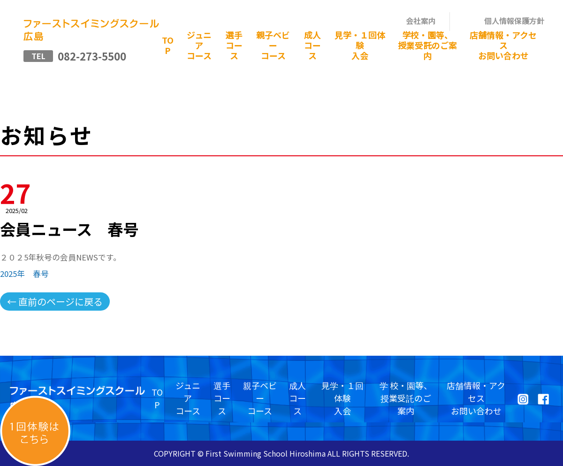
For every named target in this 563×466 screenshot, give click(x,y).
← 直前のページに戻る (55, 301)
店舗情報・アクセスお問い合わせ (503, 45)
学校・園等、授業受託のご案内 (427, 45)
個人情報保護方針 (514, 20)
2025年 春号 (24, 273)
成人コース (312, 45)
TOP (168, 45)
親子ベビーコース (273, 45)
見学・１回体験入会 (360, 45)
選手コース (234, 45)
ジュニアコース (199, 45)
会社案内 (421, 20)
